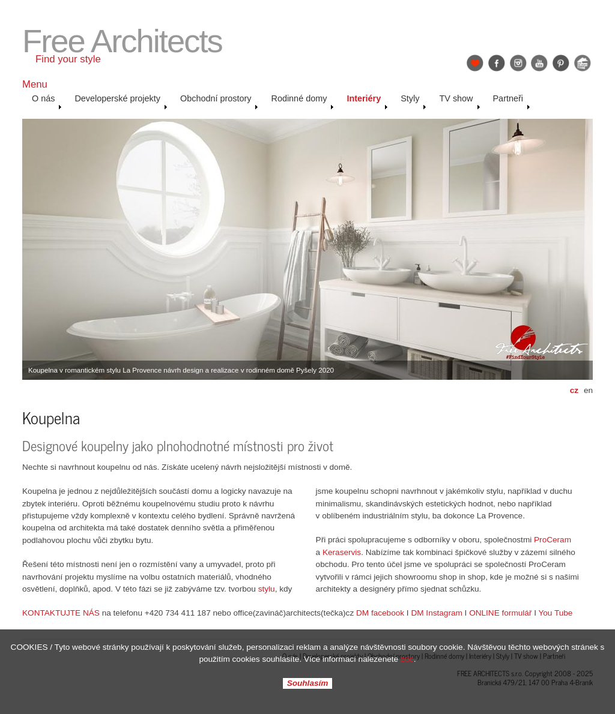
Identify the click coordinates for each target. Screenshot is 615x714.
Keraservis (342, 552)
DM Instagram (436, 612)
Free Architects (122, 41)
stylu (266, 588)
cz (574, 390)
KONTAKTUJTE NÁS (61, 612)
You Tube (555, 612)
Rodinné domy (302, 101)
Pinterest (561, 63)
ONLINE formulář (500, 612)
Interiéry (367, 101)
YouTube (539, 63)
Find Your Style (475, 63)
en (588, 390)
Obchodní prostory (219, 101)
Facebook (497, 63)
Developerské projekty (121, 101)
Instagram (518, 63)
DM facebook (380, 612)
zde (407, 659)
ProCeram (552, 539)
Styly (413, 101)
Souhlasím (308, 683)
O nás (47, 101)
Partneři (511, 101)
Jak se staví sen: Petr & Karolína (583, 63)
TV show (459, 101)
